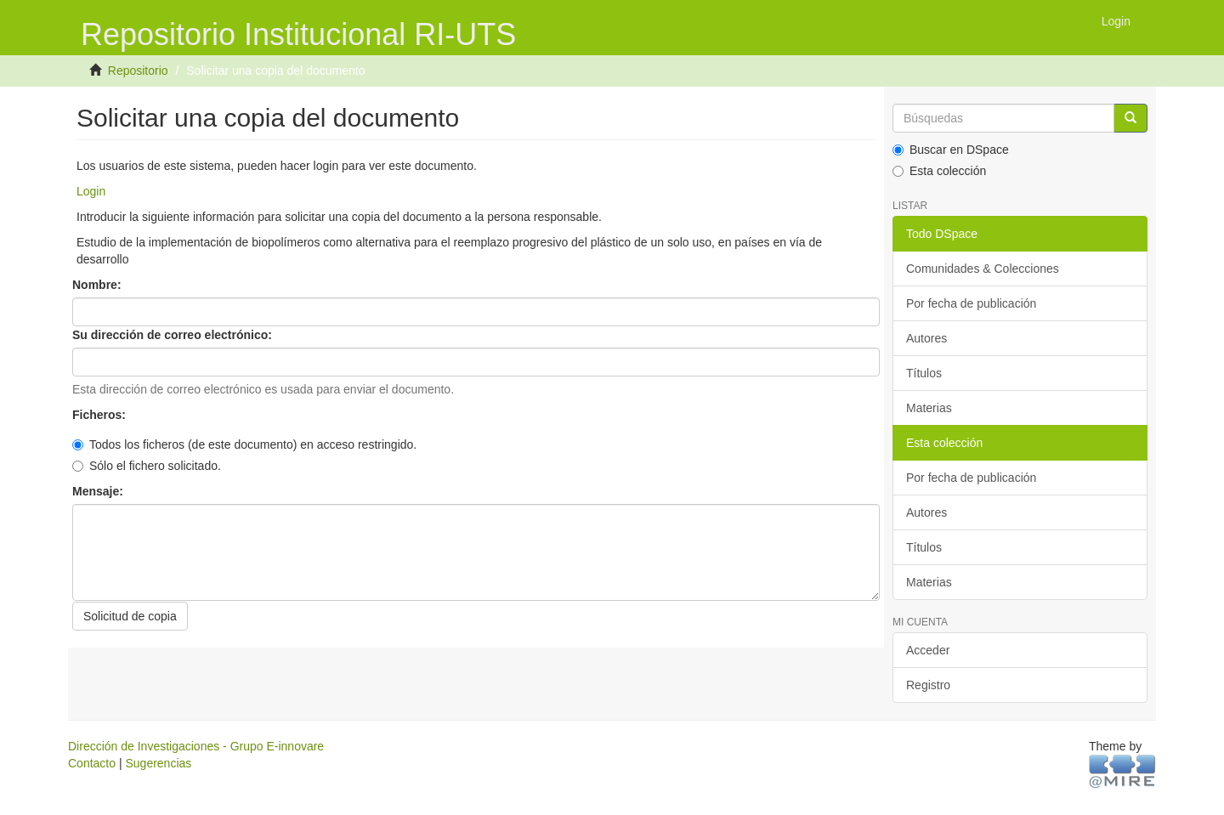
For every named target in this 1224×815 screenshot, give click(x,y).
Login (90, 191)
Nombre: (98, 284)
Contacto (92, 763)
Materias (929, 408)
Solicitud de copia (130, 616)
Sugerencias (158, 763)
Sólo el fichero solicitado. (146, 466)
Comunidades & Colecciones (982, 268)
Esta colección (939, 171)
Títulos (924, 373)
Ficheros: (100, 415)
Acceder (927, 650)
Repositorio (138, 70)
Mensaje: (99, 491)
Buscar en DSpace (950, 149)
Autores (926, 338)
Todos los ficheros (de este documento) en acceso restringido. (244, 444)
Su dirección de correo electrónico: (173, 335)
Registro (928, 685)
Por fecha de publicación (971, 303)
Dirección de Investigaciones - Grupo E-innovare (196, 746)
